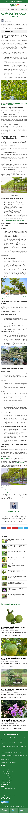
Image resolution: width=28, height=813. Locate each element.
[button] (2, 5)
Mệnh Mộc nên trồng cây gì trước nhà (15, 220)
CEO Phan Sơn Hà (9, 19)
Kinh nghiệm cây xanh (13, 9)
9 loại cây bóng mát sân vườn (7, 492)
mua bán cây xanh (19, 462)
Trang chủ (3, 9)
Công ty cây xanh (5, 458)
